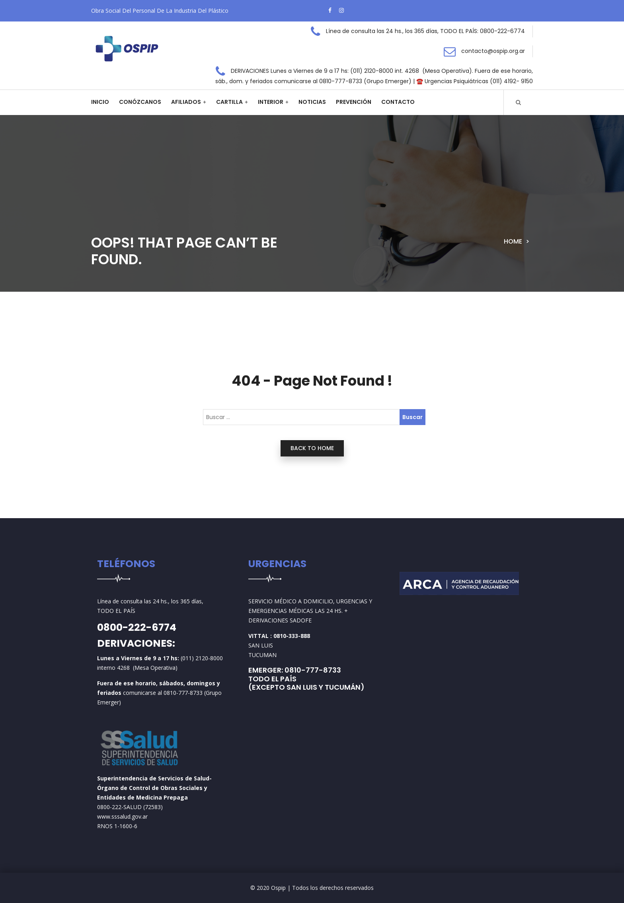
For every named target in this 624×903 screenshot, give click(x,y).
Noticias (312, 102)
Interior (270, 102)
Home (513, 241)
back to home (312, 448)
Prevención (353, 102)
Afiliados (186, 102)
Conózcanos (140, 102)
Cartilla (229, 102)
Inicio (100, 102)
